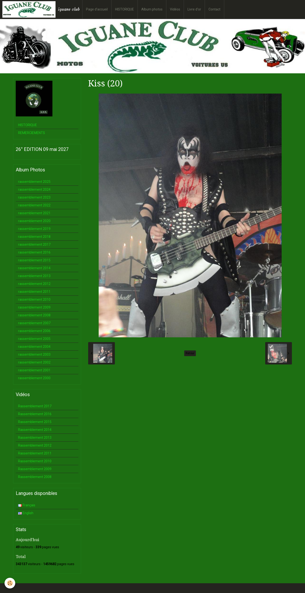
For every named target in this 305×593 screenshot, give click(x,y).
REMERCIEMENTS (31, 133)
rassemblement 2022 (34, 205)
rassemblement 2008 (34, 315)
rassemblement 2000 (34, 378)
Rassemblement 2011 (34, 453)
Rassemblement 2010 (34, 461)
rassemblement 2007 (34, 323)
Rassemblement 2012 (34, 445)
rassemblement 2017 (34, 244)
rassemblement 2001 (34, 370)
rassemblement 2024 (34, 189)
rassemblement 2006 (34, 331)
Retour (190, 353)
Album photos (152, 9)
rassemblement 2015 (34, 260)
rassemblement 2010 (34, 299)
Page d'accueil (97, 9)
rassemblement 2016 (34, 252)
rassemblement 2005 (34, 339)
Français (26, 505)
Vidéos (175, 9)
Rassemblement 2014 (34, 430)
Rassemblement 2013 (34, 437)
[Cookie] (10, 583)
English (25, 513)
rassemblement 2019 (34, 229)
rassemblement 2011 (34, 292)
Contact (214, 9)
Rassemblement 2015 (34, 422)
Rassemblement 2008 (34, 477)
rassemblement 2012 (34, 284)
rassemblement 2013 (34, 276)
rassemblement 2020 (34, 221)
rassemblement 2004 (34, 347)
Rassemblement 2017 (34, 406)
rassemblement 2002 (34, 362)
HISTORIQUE (124, 9)
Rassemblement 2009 (34, 469)
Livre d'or (194, 9)
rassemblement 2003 (34, 354)
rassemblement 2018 (34, 237)
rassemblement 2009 (34, 307)
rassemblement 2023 (34, 197)
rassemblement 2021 (34, 213)
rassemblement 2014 (34, 268)
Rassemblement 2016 (34, 414)
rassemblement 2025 (34, 182)
